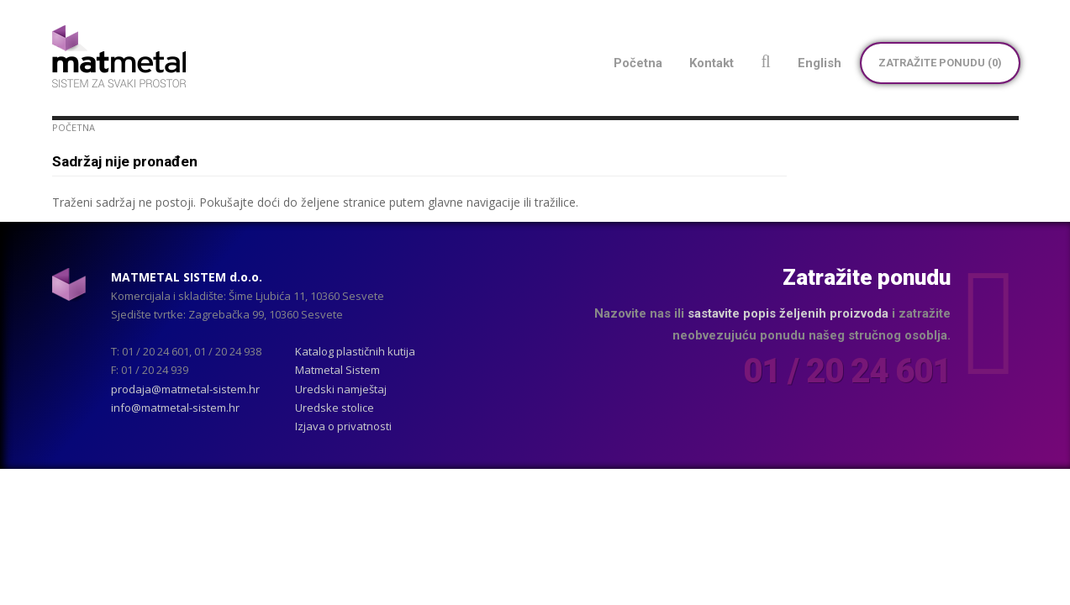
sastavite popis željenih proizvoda (788, 313)
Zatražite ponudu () (940, 62)
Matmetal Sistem (337, 369)
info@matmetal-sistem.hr (175, 407)
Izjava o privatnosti (343, 426)
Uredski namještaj (341, 389)
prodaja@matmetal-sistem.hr (185, 389)
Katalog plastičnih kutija (355, 351)
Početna (73, 127)
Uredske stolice (334, 407)
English (819, 63)
